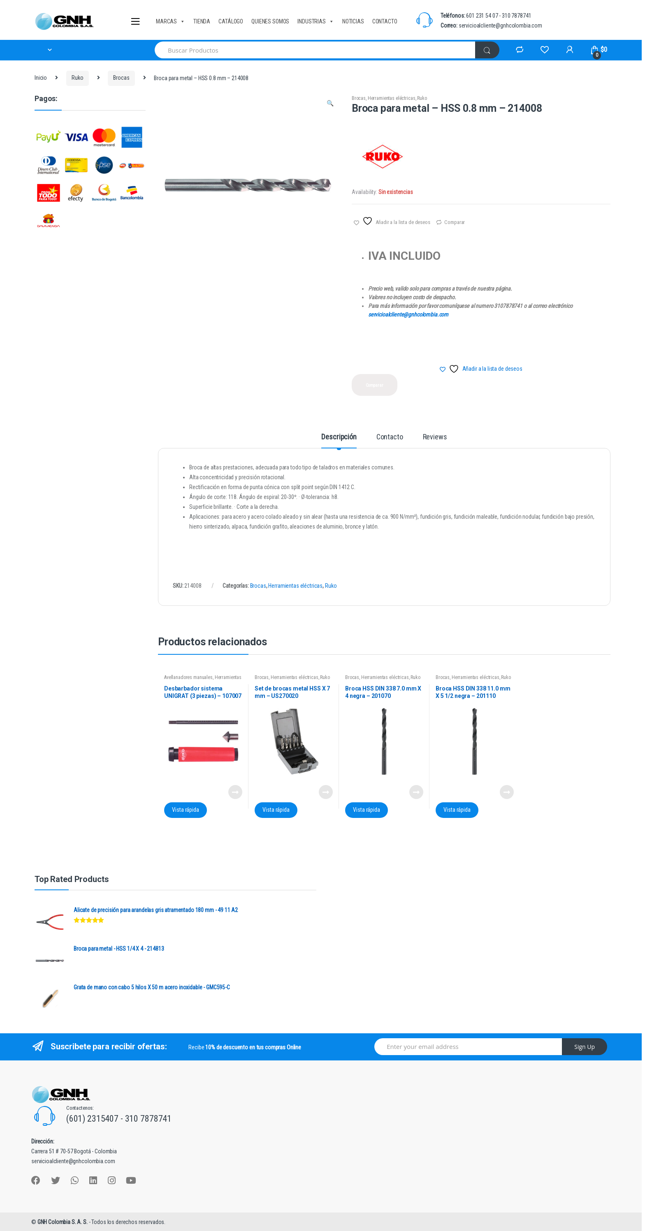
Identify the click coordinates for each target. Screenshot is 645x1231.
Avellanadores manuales (188, 677)
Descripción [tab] (338, 437)
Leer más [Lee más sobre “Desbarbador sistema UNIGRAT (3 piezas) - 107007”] (234, 792)
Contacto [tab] (389, 437)
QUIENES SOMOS (270, 21)
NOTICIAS (353, 21)
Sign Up (584, 1047)
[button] (330, 104)
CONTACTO (384, 21)
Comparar (454, 222)
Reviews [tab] (435, 437)
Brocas (121, 77)
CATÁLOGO (230, 21)
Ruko (77, 77)
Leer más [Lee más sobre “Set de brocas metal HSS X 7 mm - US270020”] (325, 792)
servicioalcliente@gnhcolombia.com (408, 314)
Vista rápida (185, 809)
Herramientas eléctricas (391, 98)
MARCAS (170, 21)
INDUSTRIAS (315, 21)
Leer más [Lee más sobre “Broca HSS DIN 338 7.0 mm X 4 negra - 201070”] (415, 792)
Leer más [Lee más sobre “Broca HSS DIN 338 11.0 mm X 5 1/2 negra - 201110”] (506, 792)
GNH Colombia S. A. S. (63, 1222)
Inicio (41, 77)
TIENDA (201, 21)
